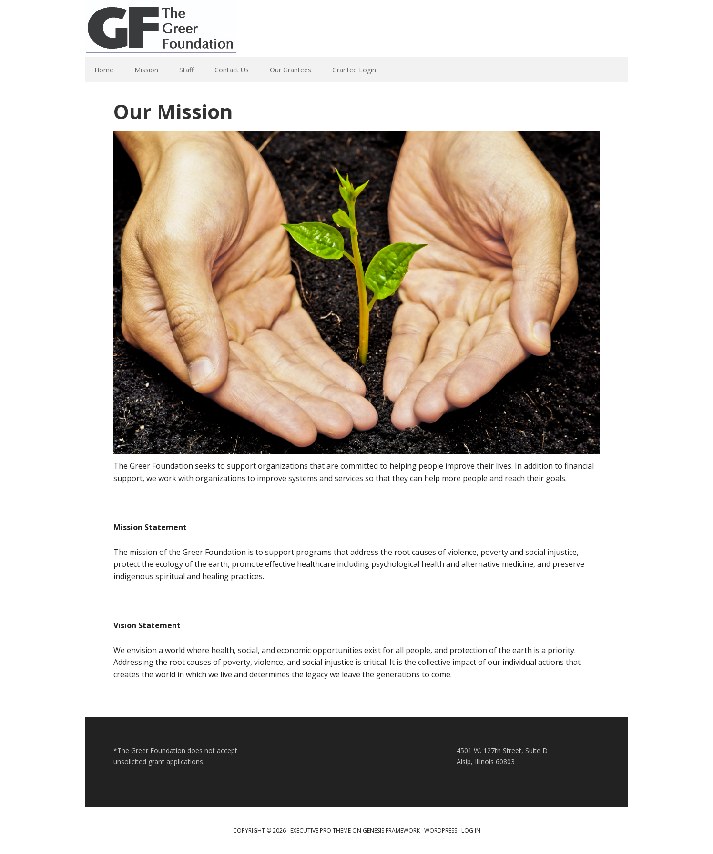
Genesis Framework (391, 830)
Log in (470, 830)
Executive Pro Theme (320, 830)
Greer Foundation (161, 28)
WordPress (440, 830)
